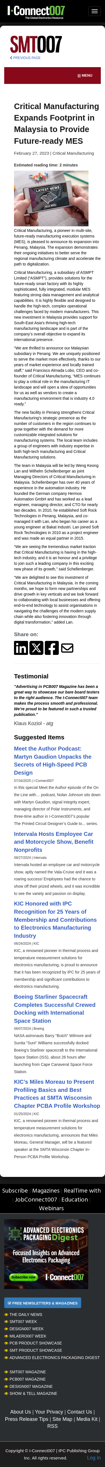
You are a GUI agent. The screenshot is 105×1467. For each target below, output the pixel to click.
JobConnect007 (36, 1200)
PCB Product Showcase (33, 1343)
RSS (52, 1426)
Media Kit (86, 1419)
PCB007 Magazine (25, 1379)
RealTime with (82, 1191)
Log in (94, 1458)
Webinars (51, 1209)
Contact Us (79, 1412)
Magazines (46, 1191)
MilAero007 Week (25, 1336)
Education (74, 1200)
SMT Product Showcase (33, 1350)
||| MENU (85, 75)
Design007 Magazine (28, 1386)
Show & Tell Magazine (30, 1393)
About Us (20, 1412)
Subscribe (15, 1191)
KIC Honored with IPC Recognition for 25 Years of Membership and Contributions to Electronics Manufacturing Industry (55, 920)
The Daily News (23, 1314)
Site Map (62, 1419)
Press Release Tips (26, 1419)
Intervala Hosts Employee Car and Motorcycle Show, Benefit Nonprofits (54, 842)
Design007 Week (24, 1329)
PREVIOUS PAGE (25, 58)
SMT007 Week (20, 1321)
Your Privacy (49, 1412)
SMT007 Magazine (25, 1372)
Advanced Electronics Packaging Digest (52, 1357)
